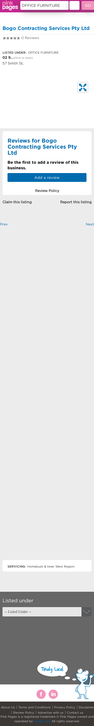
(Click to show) (23, 57)
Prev (4, 224)
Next (90, 224)
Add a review (47, 177)
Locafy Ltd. (42, 721)
